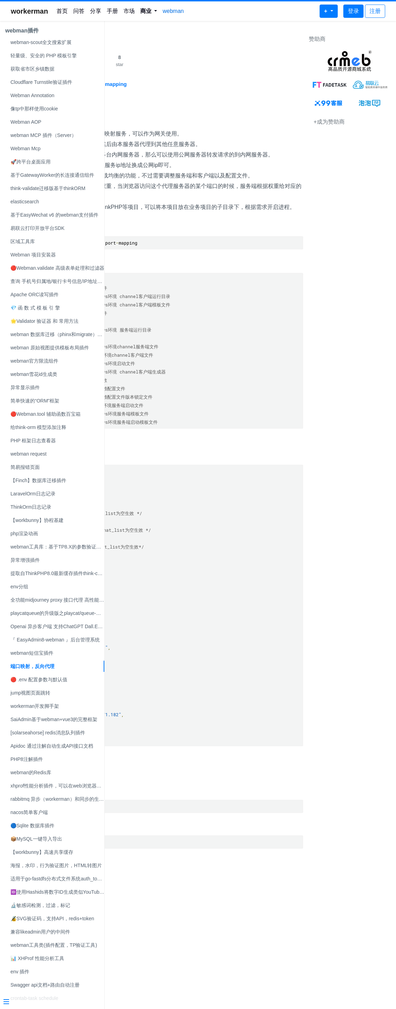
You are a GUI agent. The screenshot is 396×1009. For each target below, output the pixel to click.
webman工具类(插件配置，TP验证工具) (53, 945)
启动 (117, 801)
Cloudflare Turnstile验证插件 (41, 82)
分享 (95, 11)
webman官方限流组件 (34, 361)
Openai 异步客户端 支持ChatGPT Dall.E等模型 (57, 626)
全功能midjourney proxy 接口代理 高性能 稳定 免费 (57, 600)
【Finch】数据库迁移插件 (38, 480)
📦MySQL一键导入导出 (36, 839)
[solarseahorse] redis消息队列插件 (47, 732)
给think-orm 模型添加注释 (38, 427)
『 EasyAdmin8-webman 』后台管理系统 (55, 640)
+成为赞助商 (329, 122)
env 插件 (19, 971)
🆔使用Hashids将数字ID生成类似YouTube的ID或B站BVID (57, 892)
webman (173, 11)
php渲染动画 (24, 533)
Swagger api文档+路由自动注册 (45, 985)
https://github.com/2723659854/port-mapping (175, 84)
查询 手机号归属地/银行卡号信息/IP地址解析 (57, 281)
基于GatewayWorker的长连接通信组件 (52, 175)
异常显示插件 (25, 387)
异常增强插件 (25, 560)
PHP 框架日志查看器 (33, 440)
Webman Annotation (32, 95)
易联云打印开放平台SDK (37, 228)
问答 (78, 11)
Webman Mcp (25, 148)
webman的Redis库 (30, 772)
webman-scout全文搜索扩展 (41, 42)
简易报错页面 (25, 467)
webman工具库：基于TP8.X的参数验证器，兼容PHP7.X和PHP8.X (57, 547)
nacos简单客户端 (29, 812)
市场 (129, 11)
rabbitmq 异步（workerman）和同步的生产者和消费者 (57, 799)
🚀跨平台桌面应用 (30, 162)
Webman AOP (25, 122)
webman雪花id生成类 (33, 374)
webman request (28, 454)
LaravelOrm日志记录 (32, 493)
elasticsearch (24, 201)
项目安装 (123, 267)
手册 (112, 11)
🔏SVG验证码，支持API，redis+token (52, 918)
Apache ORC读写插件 (34, 294)
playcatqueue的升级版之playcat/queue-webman (57, 613)
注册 (375, 11)
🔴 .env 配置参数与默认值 (38, 679)
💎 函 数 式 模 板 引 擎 (35, 308)
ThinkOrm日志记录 (30, 507)
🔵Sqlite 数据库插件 (32, 825)
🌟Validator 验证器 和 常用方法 (44, 321)
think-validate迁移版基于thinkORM (47, 188)
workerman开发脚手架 (34, 706)
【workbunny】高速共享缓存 (41, 852)
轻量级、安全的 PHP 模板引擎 (43, 55)
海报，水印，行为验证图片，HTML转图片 (56, 865)
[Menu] (49, 1002)
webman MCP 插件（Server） (43, 135)
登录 (353, 11)
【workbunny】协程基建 (36, 520)
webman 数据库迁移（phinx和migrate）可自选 (57, 334)
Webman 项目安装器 (33, 254)
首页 (62, 11)
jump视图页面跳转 (30, 693)
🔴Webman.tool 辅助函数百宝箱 (45, 414)
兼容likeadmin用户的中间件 (40, 932)
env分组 (19, 586)
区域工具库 (22, 241)
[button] (148, 11)
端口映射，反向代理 (32, 666)
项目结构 (123, 304)
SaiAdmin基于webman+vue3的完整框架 (53, 719)
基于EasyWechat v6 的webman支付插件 (54, 215)
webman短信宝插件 (31, 653)
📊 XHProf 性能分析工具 (37, 958)
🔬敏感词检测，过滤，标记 (40, 905)
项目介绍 (123, 120)
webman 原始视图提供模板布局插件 (49, 347)
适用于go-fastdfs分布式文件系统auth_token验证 (57, 878)
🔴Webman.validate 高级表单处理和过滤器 (57, 268)
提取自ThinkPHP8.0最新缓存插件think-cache (57, 573)
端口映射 (123, 102)
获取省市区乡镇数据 (32, 69)
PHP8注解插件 (26, 759)
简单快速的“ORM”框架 (34, 401)
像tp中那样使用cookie (34, 108)
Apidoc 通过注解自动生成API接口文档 (51, 746)
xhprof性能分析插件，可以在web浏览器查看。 (57, 786)
